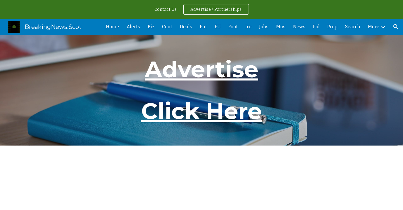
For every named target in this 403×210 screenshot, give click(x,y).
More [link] (373, 26)
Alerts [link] (133, 26)
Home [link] (112, 26)
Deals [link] (186, 26)
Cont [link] (167, 26)
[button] (396, 27)
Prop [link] (332, 26)
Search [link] (352, 26)
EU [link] (218, 26)
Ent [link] (203, 26)
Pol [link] (316, 26)
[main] (201, 90)
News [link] (299, 26)
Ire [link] (248, 26)
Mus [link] (280, 26)
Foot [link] (233, 26)
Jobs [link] (263, 26)
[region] (201, 9)
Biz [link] (151, 26)
